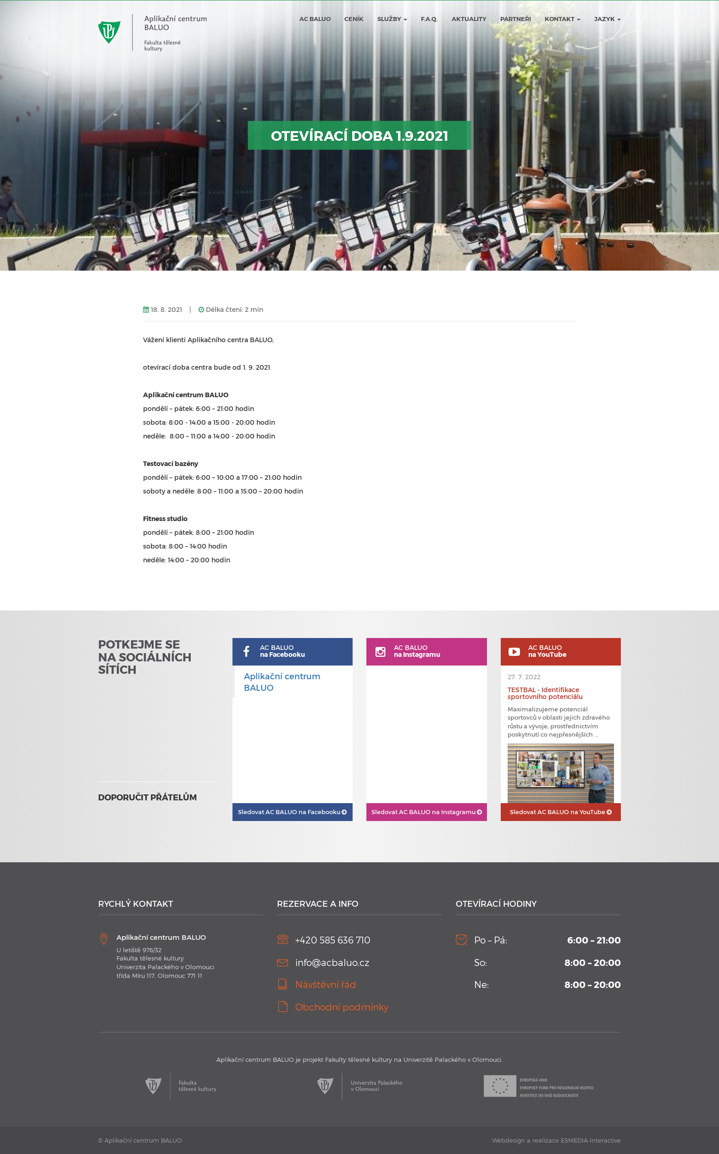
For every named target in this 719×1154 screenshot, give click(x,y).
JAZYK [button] (607, 18)
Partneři (515, 18)
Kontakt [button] (563, 18)
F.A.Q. (429, 18)
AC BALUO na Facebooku (292, 812)
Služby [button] (392, 18)
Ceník (354, 18)
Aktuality (469, 18)
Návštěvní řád (325, 984)
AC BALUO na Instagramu (426, 812)
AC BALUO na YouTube (561, 812)
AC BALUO (315, 18)
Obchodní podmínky (341, 1006)
